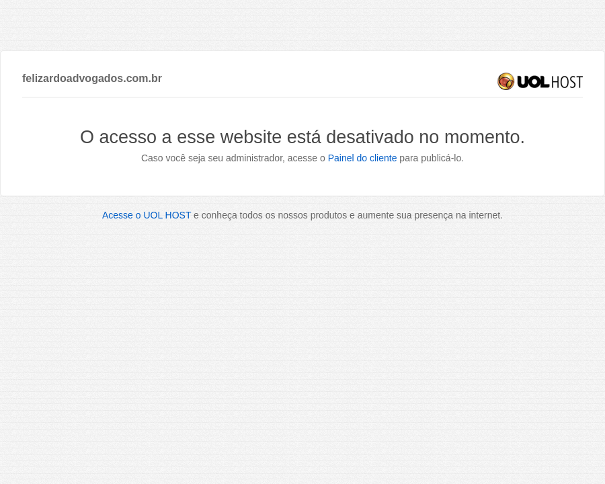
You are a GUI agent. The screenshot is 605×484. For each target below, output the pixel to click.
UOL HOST (540, 81)
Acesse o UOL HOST (146, 215)
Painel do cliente (362, 158)
